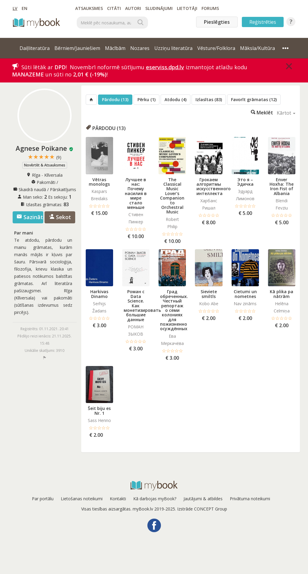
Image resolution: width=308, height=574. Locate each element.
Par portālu (43, 498)
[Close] (289, 66)
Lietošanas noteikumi (82, 498)
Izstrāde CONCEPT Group (202, 509)
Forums (210, 8)
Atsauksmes (89, 8)
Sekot (60, 217)
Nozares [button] (139, 48)
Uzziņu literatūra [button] (173, 48)
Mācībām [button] (115, 48)
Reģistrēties (262, 22)
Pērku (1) (146, 99)
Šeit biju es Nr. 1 (99, 410)
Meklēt (262, 112)
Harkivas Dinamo (99, 294)
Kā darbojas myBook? (154, 498)
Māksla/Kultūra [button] (257, 48)
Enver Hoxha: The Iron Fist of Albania (282, 186)
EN (24, 8)
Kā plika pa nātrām (281, 294)
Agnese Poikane (41, 148)
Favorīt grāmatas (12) (254, 99)
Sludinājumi (159, 8)
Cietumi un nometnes (245, 294)
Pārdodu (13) (115, 99)
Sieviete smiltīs (209, 294)
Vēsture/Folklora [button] (216, 48)
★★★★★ (44, 157)
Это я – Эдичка (245, 182)
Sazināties (30, 217)
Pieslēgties (217, 22)
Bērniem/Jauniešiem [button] (77, 48)
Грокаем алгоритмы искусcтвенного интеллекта (213, 186)
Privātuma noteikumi (250, 498)
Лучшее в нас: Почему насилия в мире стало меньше (136, 193)
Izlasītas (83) (209, 99)
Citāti (114, 8)
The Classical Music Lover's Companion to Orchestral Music (172, 196)
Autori (133, 8)
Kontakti (118, 498)
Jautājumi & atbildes (203, 498)
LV (15, 8)
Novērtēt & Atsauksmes (44, 165)
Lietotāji (187, 8)
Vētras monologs (99, 182)
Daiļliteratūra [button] (35, 48)
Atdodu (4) (175, 99)
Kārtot (286, 113)
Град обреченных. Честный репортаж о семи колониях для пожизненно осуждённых (174, 310)
